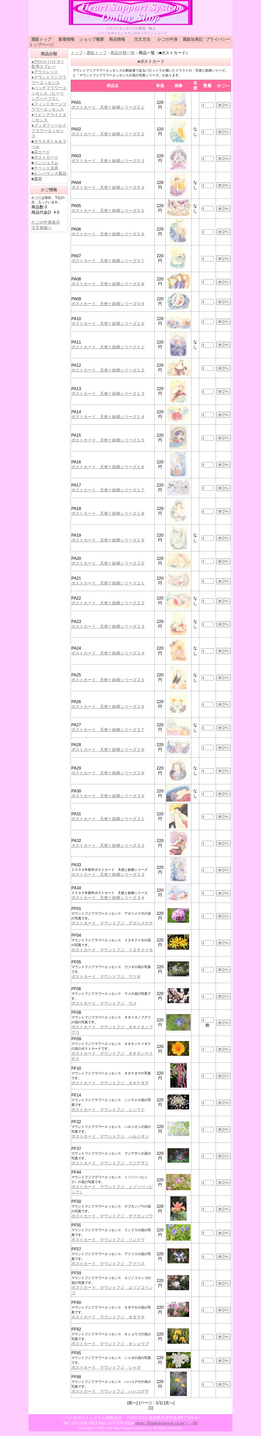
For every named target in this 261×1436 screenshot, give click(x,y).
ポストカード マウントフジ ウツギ (106, 976)
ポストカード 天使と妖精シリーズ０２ (108, 134)
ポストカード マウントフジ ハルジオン (110, 1136)
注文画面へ (41, 227)
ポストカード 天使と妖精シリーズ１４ (108, 417)
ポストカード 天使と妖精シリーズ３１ (108, 819)
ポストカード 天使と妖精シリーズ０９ (108, 304)
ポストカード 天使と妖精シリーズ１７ (108, 490)
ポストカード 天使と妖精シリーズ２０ (108, 563)
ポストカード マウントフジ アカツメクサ (112, 923)
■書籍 (36, 179)
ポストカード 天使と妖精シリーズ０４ (108, 187)
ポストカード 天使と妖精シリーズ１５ (108, 440)
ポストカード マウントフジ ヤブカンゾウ (112, 1216)
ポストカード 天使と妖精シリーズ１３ (108, 393)
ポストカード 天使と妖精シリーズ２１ (108, 583)
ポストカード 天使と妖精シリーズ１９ (108, 540)
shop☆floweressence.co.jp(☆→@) (166, 1423)
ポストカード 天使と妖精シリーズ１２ (108, 370)
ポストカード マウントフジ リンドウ (108, 1240)
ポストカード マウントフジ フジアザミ (110, 1163)
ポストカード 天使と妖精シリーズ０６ (108, 234)
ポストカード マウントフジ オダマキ (108, 1317)
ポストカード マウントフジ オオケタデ (110, 1083)
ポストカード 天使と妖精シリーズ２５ (108, 680)
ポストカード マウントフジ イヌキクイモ (112, 950)
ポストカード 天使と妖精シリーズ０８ (108, 284)
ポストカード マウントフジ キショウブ (110, 1344)
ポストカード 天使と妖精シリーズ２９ (108, 773)
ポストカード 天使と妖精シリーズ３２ (108, 845)
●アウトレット (44, 72)
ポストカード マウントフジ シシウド (108, 1109)
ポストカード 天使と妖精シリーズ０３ (108, 161)
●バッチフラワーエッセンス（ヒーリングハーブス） (49, 93)
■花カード (40, 152)
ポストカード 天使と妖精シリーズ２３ (108, 626)
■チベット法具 (44, 168)
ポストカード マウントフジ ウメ (104, 1003)
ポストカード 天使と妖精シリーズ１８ (108, 513)
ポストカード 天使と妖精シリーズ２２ (108, 603)
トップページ (41, 45)
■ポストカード (44, 157)
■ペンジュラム (44, 163)
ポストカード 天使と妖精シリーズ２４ (108, 653)
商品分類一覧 (122, 53)
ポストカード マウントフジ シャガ (106, 1367)
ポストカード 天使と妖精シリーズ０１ (108, 107)
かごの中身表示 (45, 222)
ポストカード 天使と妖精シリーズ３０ (108, 796)
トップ (77, 53)
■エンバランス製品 (49, 173)
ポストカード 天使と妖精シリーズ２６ (108, 706)
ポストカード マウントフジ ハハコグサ (110, 1391)
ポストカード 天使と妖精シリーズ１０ (108, 323)
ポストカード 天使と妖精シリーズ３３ (108, 874)
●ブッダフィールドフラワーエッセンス (49, 130)
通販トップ (96, 53)
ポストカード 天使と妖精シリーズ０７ (108, 261)
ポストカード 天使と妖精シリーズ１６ (108, 467)
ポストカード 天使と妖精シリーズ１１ (108, 347)
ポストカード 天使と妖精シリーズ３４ (108, 897)
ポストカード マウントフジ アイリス (108, 1263)
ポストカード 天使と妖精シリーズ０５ (108, 210)
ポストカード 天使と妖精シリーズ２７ (108, 730)
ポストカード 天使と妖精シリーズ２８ (108, 749)
